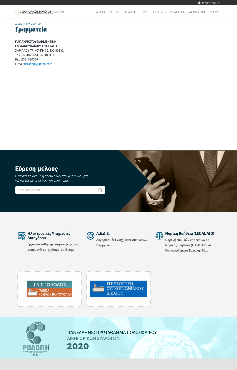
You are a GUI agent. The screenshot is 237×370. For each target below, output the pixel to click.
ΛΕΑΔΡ (214, 12)
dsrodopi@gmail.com (38, 64)
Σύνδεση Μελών (211, 2)
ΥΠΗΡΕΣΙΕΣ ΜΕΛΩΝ (154, 12)
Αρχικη (100, 12)
